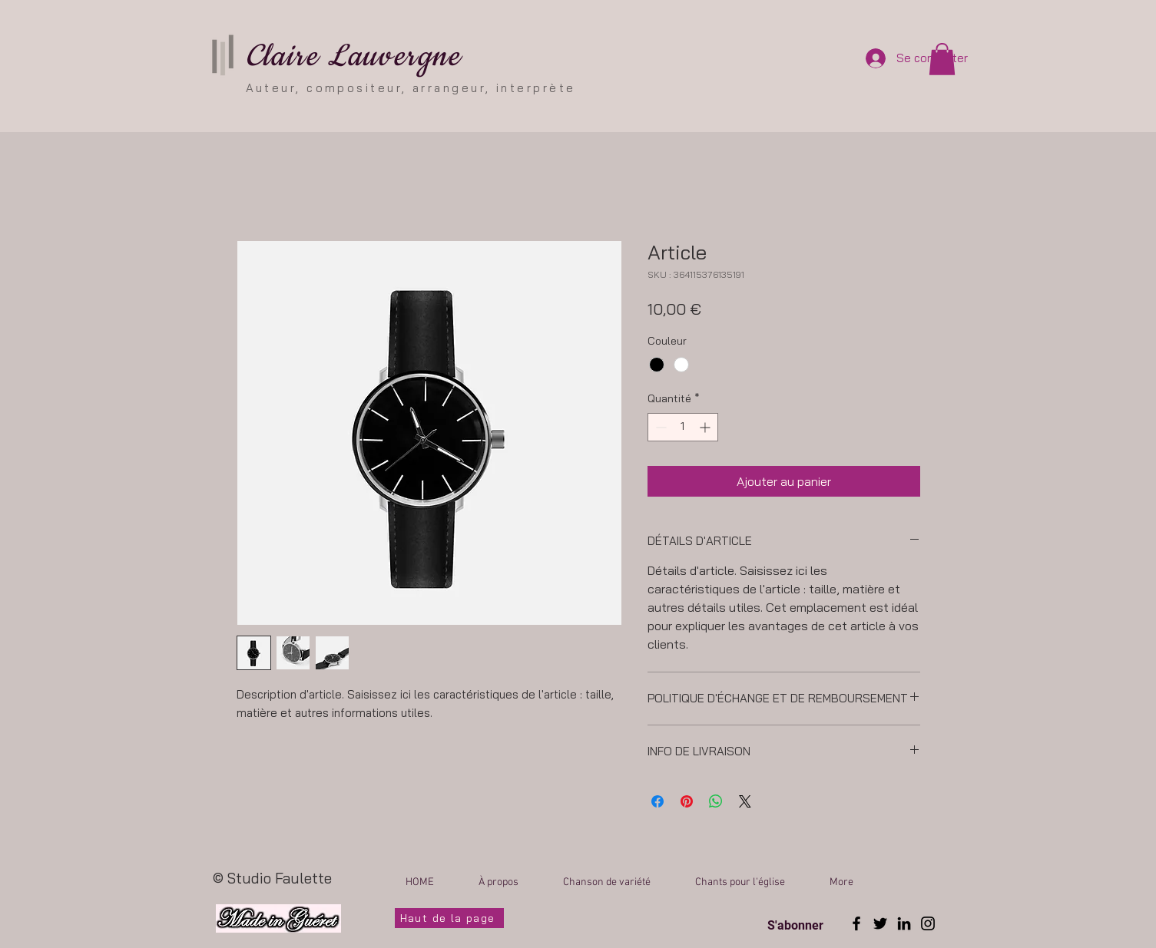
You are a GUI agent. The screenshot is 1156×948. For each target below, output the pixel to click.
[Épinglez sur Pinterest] (686, 801)
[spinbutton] (683, 427)
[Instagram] (928, 923)
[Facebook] (856, 923)
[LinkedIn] (904, 923)
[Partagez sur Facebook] (657, 801)
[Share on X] (745, 801)
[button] (942, 59)
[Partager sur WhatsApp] (716, 801)
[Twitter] (880, 923)
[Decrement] (659, 427)
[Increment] (706, 427)
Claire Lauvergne (353, 56)
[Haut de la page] (449, 918)
